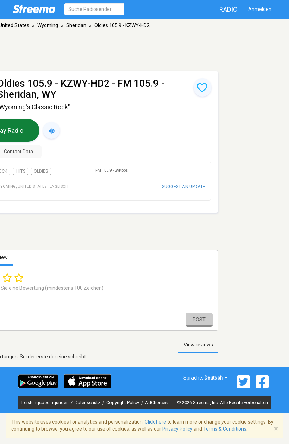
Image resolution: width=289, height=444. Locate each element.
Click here (155, 422)
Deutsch (215, 378)
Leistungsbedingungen (45, 402)
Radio (228, 9)
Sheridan (76, 25)
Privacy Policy (177, 429)
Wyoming (47, 25)
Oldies (41, 171)
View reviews (198, 344)
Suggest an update (183, 186)
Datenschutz (88, 402)
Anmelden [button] (259, 9)
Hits (20, 171)
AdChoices (156, 402)
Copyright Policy (123, 402)
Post (199, 319)
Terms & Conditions (224, 429)
